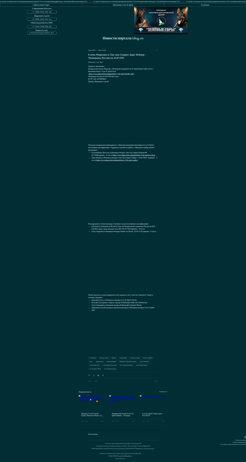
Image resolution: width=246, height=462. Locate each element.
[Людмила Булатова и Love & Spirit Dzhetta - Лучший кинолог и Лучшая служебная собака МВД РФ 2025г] (123, 402)
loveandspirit (92, 358)
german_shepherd (148, 358)
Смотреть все (163, 391)
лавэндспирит (123, 358)
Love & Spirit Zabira (141, 365)
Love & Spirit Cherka (95, 369)
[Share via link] (103, 375)
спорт (91, 361)
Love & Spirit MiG (94, 365)
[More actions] (157, 50)
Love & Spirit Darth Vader (110, 365)
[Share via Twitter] (94, 375)
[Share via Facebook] (89, 375)
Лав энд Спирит (103, 358)
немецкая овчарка (135, 358)
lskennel (114, 358)
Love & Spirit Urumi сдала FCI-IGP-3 (152, 415)
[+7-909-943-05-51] (41, 19)
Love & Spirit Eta (144, 361)
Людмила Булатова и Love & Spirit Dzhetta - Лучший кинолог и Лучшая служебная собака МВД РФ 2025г (123, 415)
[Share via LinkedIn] (98, 375)
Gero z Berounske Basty (126, 365)
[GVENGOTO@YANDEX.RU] (41, 32)
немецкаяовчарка (111, 361)
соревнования (100, 361)
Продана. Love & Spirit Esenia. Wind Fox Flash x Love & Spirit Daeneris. (92, 415)
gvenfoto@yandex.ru (126, 456)
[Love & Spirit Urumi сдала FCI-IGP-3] (153, 402)
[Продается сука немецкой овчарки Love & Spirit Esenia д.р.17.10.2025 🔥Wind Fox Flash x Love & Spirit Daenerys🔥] (92, 402)
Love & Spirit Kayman (110, 369)
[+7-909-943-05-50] (41, 11)
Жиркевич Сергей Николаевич (127, 361)
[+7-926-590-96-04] (41, 26)
